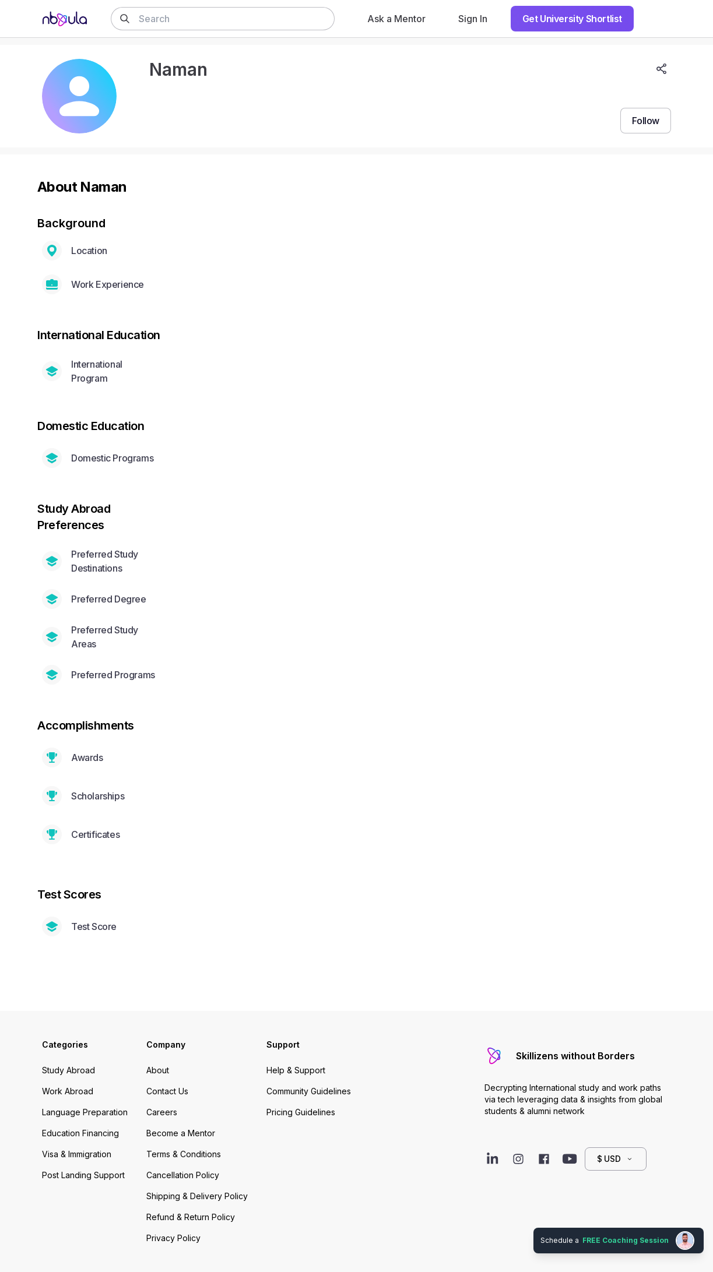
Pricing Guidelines (300, 1112)
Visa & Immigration (76, 1154)
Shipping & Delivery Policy (197, 1196)
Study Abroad (68, 1070)
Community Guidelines (308, 1091)
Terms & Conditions (183, 1154)
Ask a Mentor (396, 18)
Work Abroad (67, 1091)
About (157, 1070)
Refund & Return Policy (190, 1217)
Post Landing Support (83, 1175)
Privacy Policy (173, 1238)
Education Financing (80, 1133)
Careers (161, 1112)
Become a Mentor (180, 1133)
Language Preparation (85, 1112)
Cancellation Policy (182, 1175)
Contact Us (167, 1091)
